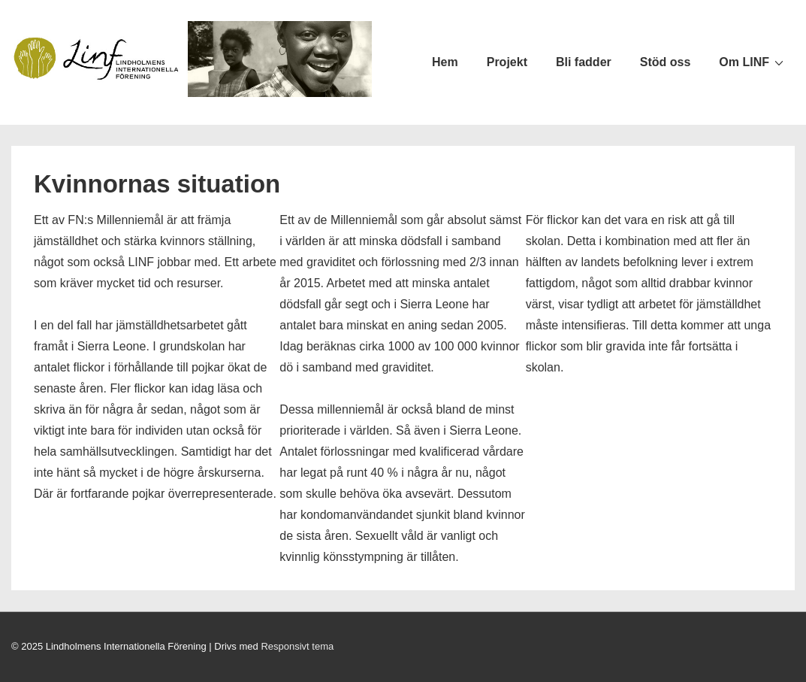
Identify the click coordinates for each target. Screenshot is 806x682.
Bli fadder (583, 62)
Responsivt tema (297, 646)
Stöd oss (665, 62)
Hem (445, 62)
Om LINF (753, 61)
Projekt (507, 62)
